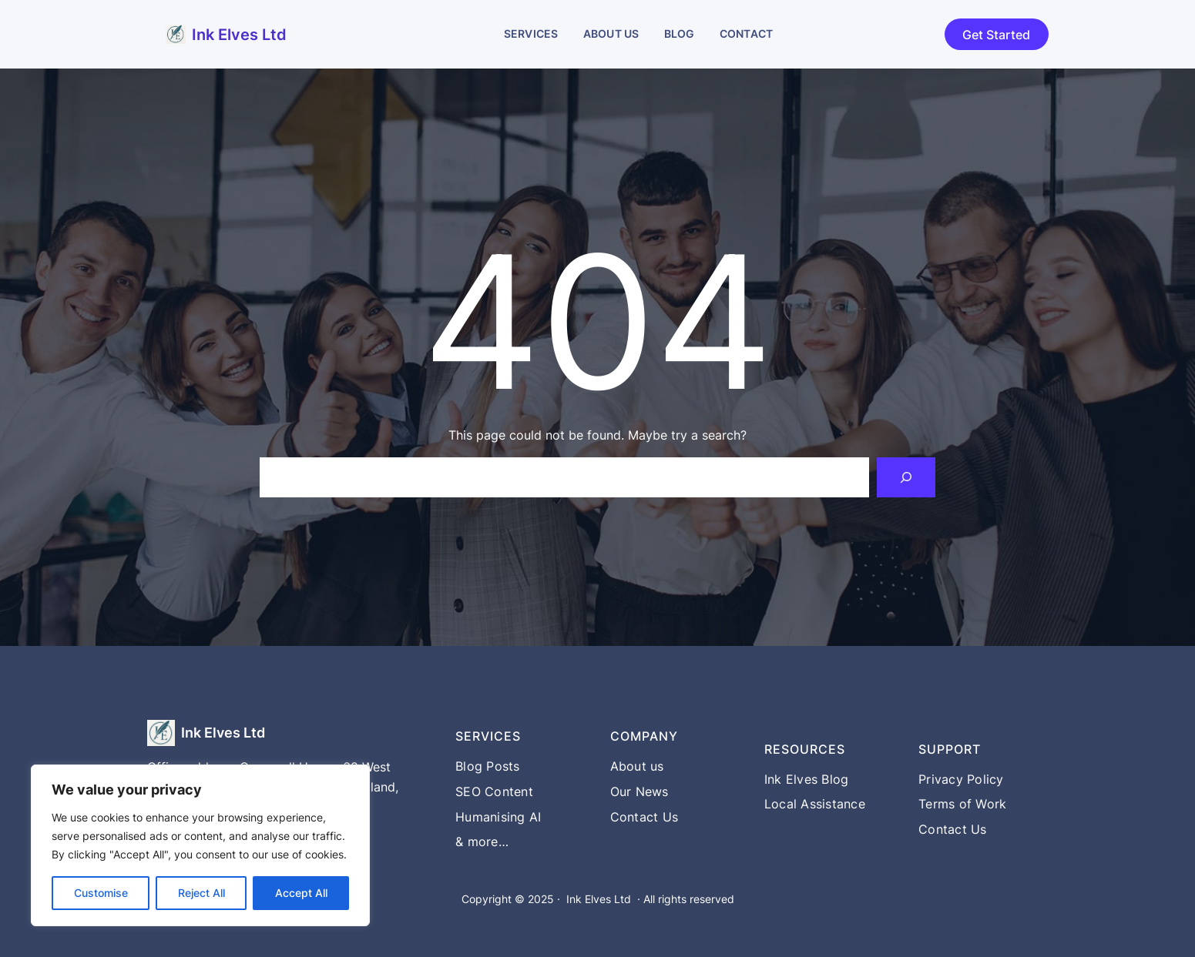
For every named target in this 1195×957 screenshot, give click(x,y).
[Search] (906, 477)
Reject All (201, 892)
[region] (200, 845)
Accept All (301, 892)
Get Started (996, 34)
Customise (101, 892)
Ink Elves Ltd (239, 34)
